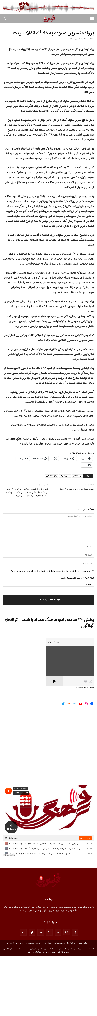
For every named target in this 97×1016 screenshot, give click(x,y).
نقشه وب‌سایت (59, 1003)
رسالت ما (48, 1003)
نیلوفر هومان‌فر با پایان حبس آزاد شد (77, 549)
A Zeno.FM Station (85, 748)
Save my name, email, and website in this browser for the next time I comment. (50, 631)
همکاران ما (71, 1003)
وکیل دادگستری (51, 536)
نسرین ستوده (65, 536)
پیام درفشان (77, 536)
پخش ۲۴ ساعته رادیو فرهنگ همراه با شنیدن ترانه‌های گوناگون (48, 683)
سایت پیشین (82, 1003)
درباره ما (39, 1003)
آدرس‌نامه (19, 1003)
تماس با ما (30, 1003)
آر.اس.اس (10, 1003)
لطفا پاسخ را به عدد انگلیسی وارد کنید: (77, 638)
